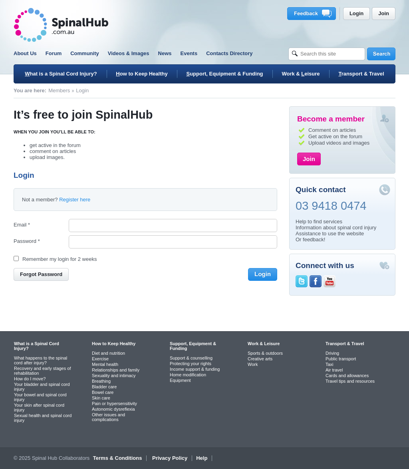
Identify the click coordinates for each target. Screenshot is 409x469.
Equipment (180, 380)
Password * (27, 241)
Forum (54, 53)
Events (189, 53)
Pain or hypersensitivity (114, 403)
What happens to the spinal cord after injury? (40, 360)
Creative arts (260, 358)
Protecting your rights (190, 363)
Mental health (105, 364)
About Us (25, 53)
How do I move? (30, 378)
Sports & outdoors (265, 353)
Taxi (330, 364)
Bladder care (104, 386)
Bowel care (102, 392)
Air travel (334, 370)
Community (84, 53)
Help (201, 458)
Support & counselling (191, 358)
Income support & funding (195, 369)
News (165, 53)
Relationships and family (115, 370)
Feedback (313, 13)
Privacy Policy (169, 458)
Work (253, 364)
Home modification (188, 374)
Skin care (101, 397)
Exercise (100, 358)
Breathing (101, 381)
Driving (332, 353)
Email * (22, 225)
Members (59, 90)
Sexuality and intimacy (113, 375)
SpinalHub (61, 25)
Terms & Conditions (117, 458)
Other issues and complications (108, 417)
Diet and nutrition (108, 353)
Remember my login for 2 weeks (59, 259)
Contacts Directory (229, 53)
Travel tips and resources (350, 381)
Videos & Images (128, 53)
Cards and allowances (347, 375)
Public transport (341, 358)
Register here (74, 200)
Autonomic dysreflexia (113, 409)
